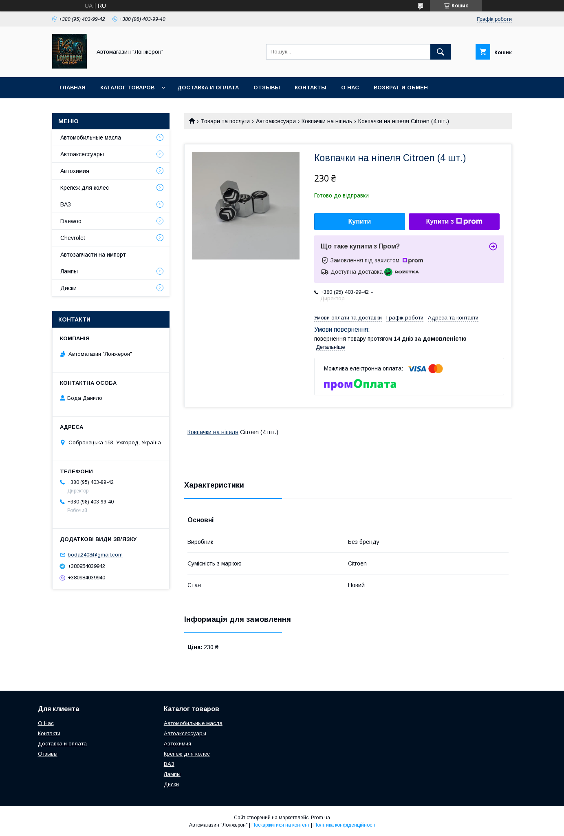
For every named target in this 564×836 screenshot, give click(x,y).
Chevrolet (72, 238)
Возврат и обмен (401, 87)
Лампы (69, 271)
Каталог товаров (127, 87)
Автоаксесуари (276, 121)
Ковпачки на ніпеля (212, 432)
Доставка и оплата (208, 87)
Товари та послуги (225, 121)
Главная (72, 87)
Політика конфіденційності (344, 825)
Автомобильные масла (90, 137)
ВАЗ (65, 204)
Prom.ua (320, 817)
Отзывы (266, 87)
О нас (350, 87)
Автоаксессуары (82, 154)
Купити (359, 221)
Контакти (49, 733)
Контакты (310, 87)
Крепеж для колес (84, 187)
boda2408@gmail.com (95, 555)
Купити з (454, 221)
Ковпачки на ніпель (327, 121)
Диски (68, 288)
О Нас (46, 723)
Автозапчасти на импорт (93, 254)
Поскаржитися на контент (280, 825)
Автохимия (74, 171)
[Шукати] (440, 52)
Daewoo (71, 221)
